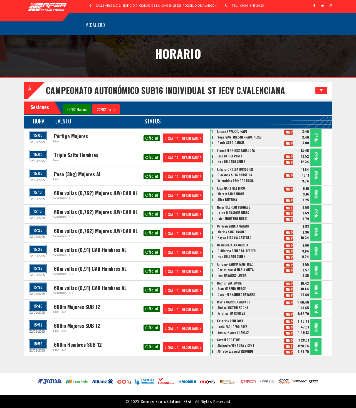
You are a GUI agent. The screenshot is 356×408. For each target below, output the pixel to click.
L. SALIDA (172, 138)
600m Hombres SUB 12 (78, 344)
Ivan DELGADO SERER (231, 161)
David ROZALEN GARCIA (232, 245)
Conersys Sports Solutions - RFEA (166, 401)
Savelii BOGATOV (228, 340)
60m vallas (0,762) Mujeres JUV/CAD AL (96, 193)
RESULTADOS (191, 138)
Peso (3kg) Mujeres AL (77, 174)
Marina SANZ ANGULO (231, 232)
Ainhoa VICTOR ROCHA (232, 307)
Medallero (95, 25)
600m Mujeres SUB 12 (77, 306)
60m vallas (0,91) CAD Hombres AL (90, 249)
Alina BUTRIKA (227, 199)
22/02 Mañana (76, 109)
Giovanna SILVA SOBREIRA (234, 175)
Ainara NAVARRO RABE (232, 131)
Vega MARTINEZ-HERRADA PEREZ (239, 137)
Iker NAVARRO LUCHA (231, 275)
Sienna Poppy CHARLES (233, 332)
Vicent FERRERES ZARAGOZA (236, 150)
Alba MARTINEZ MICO (231, 188)
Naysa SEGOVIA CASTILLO (234, 237)
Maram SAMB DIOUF (230, 194)
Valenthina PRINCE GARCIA (235, 181)
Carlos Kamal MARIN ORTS (235, 270)
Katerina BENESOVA (230, 321)
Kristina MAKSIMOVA (231, 313)
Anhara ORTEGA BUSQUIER (235, 169)
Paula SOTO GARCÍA (230, 142)
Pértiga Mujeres (71, 136)
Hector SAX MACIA (229, 283)
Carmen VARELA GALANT (233, 226)
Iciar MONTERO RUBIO (232, 218)
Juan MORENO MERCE (231, 288)
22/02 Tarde (106, 109)
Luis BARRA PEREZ (229, 156)
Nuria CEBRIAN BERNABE (233, 207)
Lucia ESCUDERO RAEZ (232, 327)
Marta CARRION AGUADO (233, 302)
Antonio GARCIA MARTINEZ (235, 264)
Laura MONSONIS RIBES (233, 213)
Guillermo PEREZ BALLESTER (236, 251)
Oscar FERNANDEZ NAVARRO (236, 294)
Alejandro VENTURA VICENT (235, 345)
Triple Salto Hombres (76, 155)
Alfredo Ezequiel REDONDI (235, 351)
